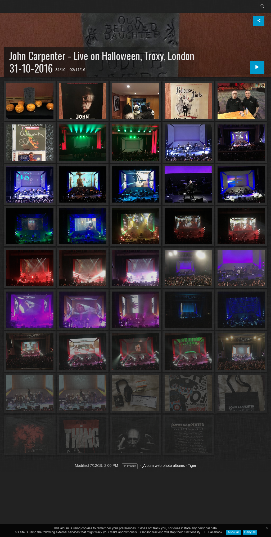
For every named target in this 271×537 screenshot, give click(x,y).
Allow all (234, 532)
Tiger (192, 465)
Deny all (250, 532)
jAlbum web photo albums (163, 465)
